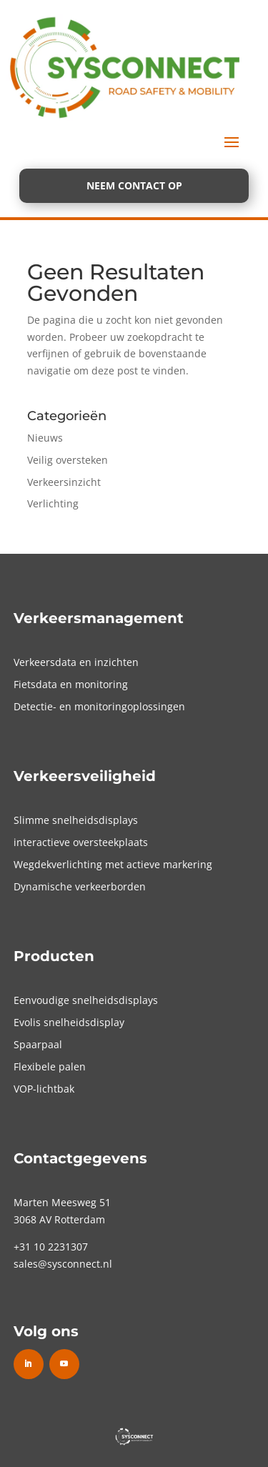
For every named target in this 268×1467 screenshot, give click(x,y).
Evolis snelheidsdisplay (69, 1022)
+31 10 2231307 (51, 1246)
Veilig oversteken (67, 460)
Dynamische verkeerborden (80, 886)
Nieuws (45, 437)
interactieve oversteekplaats (81, 842)
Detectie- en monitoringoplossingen (99, 706)
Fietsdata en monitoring (71, 684)
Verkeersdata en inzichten (76, 662)
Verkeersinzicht (64, 482)
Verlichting (53, 503)
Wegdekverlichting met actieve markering (113, 864)
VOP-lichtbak (44, 1088)
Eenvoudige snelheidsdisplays (86, 1000)
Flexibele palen (50, 1066)
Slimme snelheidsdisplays (76, 820)
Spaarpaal (38, 1044)
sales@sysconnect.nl (63, 1263)
